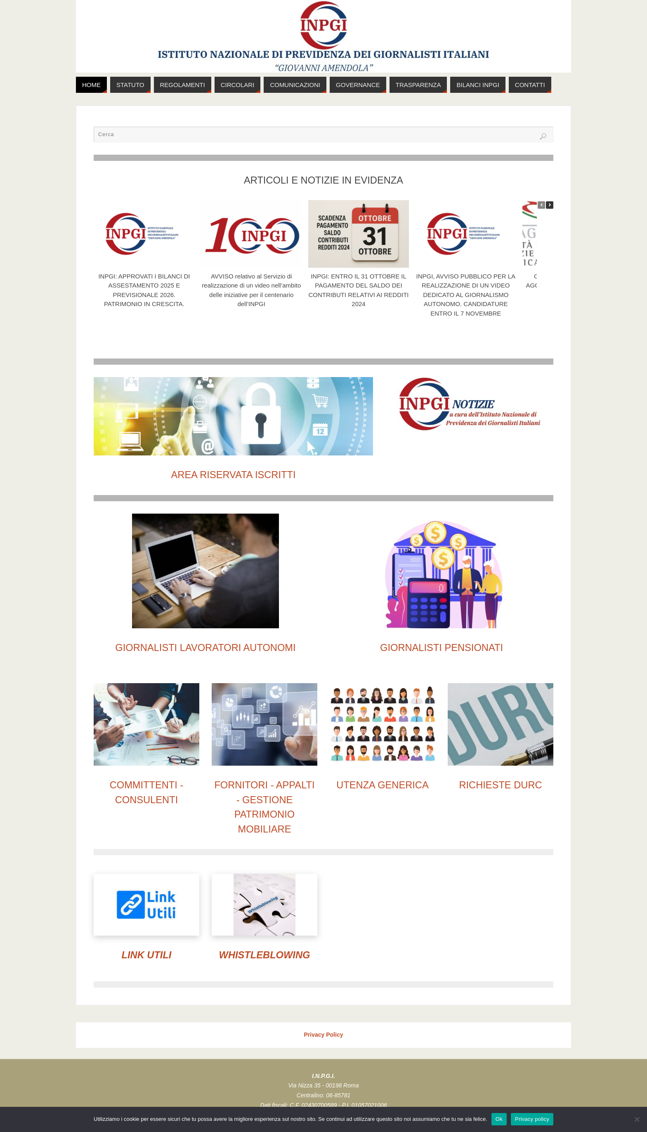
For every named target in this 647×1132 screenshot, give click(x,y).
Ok (499, 1119)
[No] (637, 1119)
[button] (549, 205)
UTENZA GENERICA (382, 785)
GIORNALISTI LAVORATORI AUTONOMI (205, 647)
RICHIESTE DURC (500, 785)
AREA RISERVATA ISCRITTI (233, 474)
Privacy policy (532, 1119)
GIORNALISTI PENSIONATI (441, 647)
